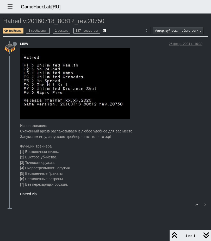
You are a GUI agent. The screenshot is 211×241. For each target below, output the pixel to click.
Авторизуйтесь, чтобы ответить (178, 30)
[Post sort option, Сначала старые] (146, 30)
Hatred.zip (28, 194)
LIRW (24, 44)
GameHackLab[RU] (40, 6)
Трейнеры (13, 30)
